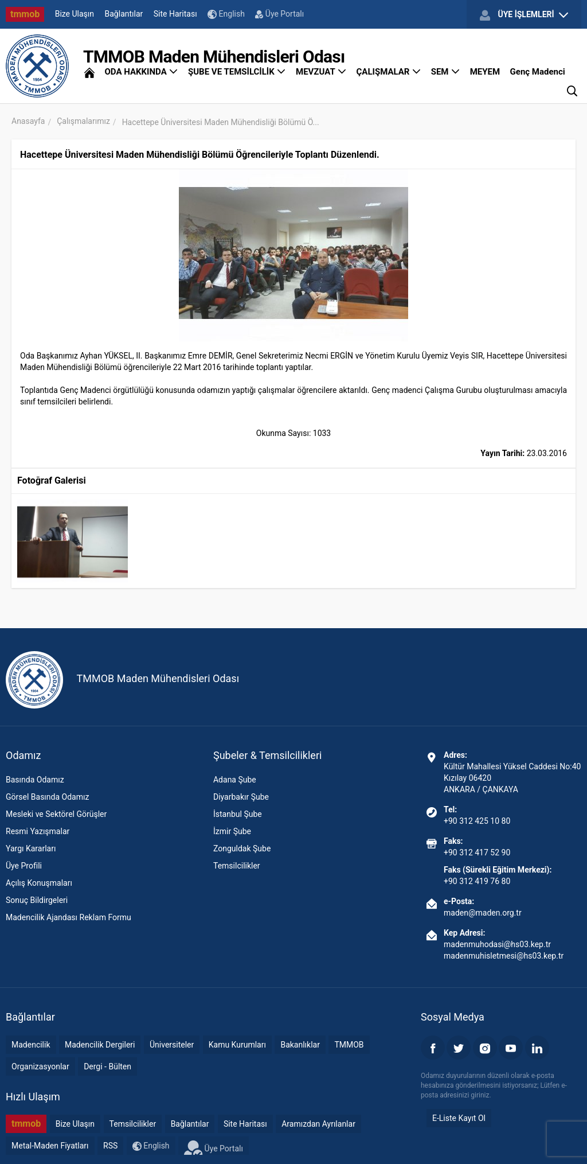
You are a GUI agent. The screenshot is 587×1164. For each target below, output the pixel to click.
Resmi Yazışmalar (37, 831)
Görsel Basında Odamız (47, 796)
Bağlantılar (124, 13)
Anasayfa (28, 121)
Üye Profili (24, 865)
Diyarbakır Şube (241, 796)
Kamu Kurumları (237, 1044)
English (226, 14)
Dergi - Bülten (107, 1066)
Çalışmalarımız (83, 121)
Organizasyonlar (40, 1066)
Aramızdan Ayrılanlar (318, 1123)
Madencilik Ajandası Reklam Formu (68, 917)
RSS (110, 1145)
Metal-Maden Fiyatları (50, 1145)
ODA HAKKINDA (141, 72)
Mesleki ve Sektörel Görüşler (56, 814)
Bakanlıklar (300, 1044)
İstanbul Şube (237, 814)
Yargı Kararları (31, 848)
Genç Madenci (537, 72)
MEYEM (485, 72)
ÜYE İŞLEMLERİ (524, 15)
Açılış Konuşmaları (39, 882)
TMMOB (348, 1044)
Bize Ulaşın (74, 13)
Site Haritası (175, 13)
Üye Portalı (279, 13)
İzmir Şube (232, 831)
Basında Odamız (35, 779)
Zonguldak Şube (242, 848)
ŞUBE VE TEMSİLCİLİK (237, 72)
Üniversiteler (172, 1044)
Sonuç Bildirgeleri (37, 900)
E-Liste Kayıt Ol (459, 1118)
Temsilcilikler (236, 865)
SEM (445, 72)
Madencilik (30, 1044)
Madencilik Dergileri (100, 1044)
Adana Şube (234, 779)
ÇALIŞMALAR (389, 72)
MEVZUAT (321, 72)
